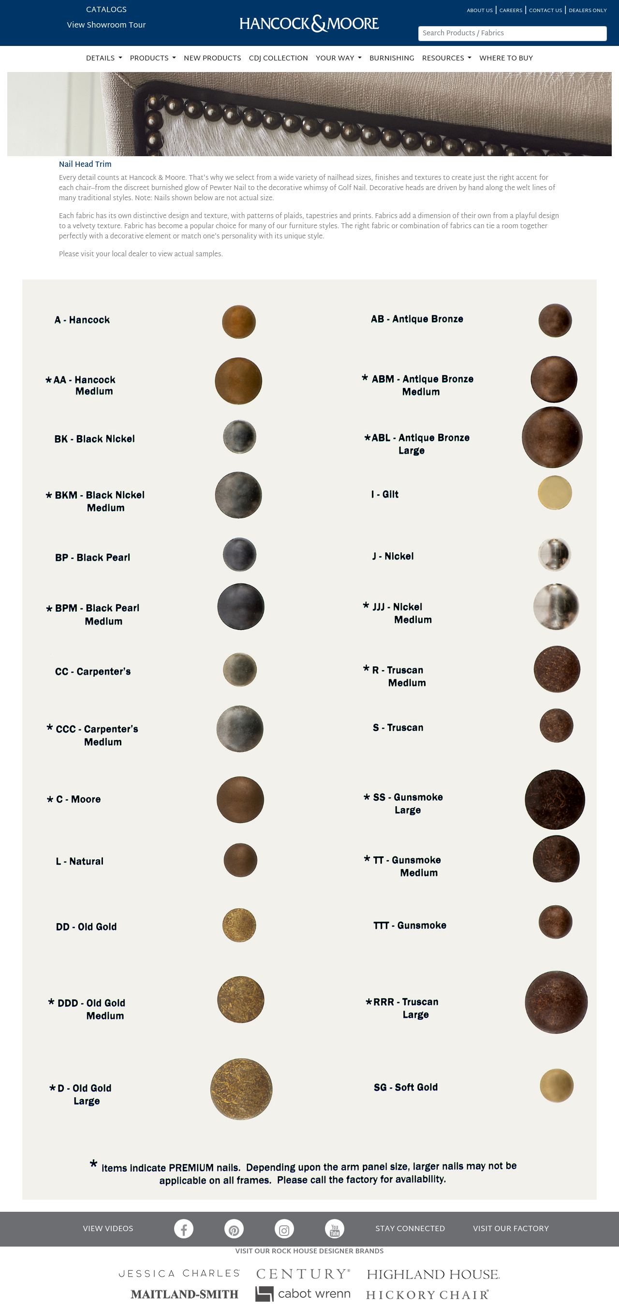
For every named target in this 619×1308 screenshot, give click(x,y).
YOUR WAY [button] (336, 58)
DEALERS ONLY (588, 10)
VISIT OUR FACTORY (511, 1229)
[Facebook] (183, 1228)
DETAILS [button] (101, 58)
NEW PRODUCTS (212, 58)
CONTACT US (545, 10)
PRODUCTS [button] (150, 58)
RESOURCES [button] (444, 58)
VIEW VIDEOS (108, 1229)
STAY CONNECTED (410, 1229)
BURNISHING (391, 58)
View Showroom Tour (106, 26)
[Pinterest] (234, 1228)
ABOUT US (480, 10)
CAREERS (511, 10)
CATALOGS (106, 10)
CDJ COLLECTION (278, 58)
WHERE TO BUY (506, 58)
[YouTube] (334, 1228)
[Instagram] (284, 1228)
